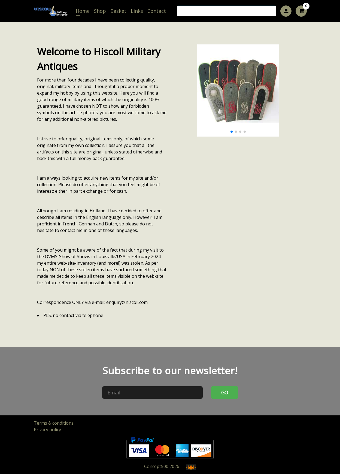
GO (224, 392)
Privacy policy (47, 430)
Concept (156, 466)
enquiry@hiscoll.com (127, 302)
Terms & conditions (54, 423)
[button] (231, 132)
